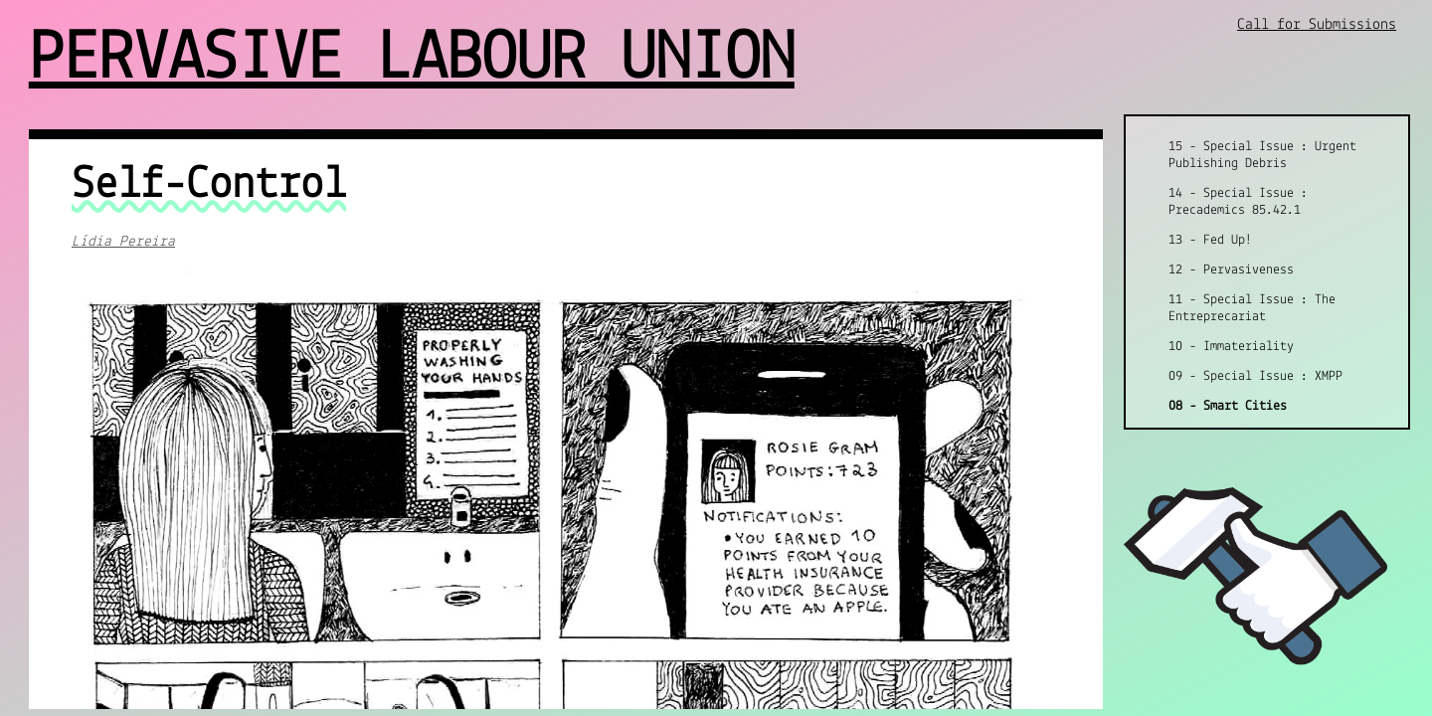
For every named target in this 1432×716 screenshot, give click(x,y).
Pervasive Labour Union (412, 60)
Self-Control (209, 185)
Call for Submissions (1316, 25)
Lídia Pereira (123, 242)
